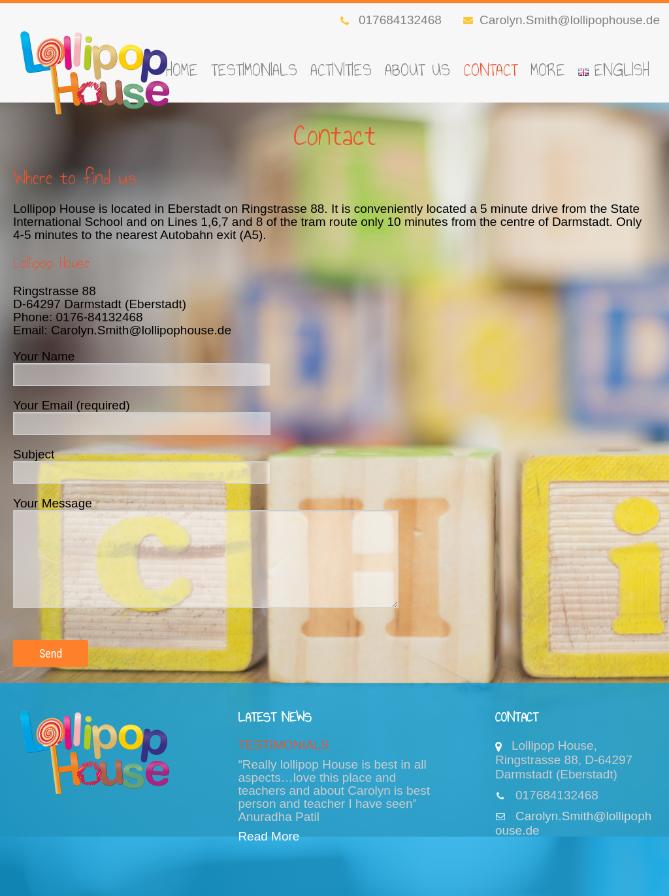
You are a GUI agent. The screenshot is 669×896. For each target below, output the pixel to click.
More (547, 70)
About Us (417, 70)
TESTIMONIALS (254, 70)
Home (182, 70)
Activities (341, 70)
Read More (268, 836)
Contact (490, 70)
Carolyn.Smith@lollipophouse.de (561, 20)
